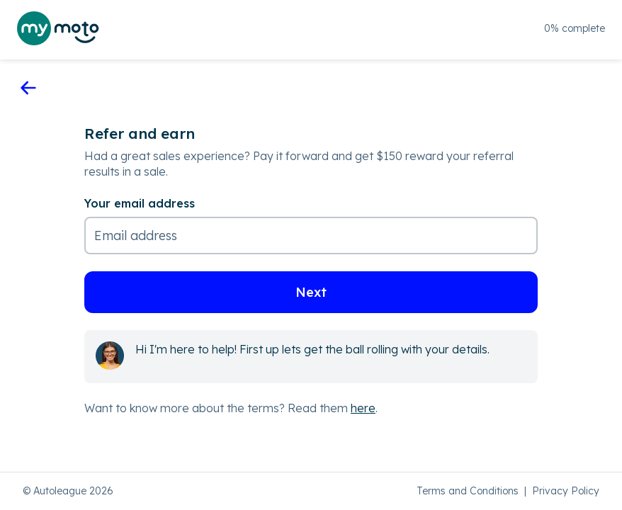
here (363, 408)
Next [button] (311, 292)
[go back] (28, 88)
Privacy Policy (565, 490)
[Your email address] (311, 225)
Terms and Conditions (468, 490)
